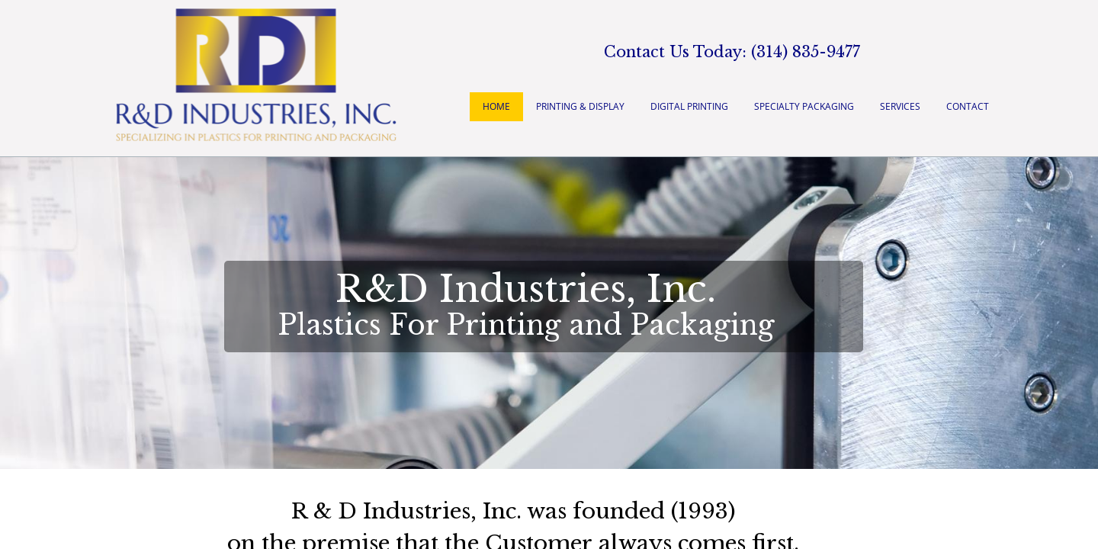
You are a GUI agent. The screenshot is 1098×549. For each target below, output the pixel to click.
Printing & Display (580, 106)
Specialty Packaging (804, 106)
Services (900, 106)
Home (496, 106)
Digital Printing (689, 106)
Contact (967, 106)
